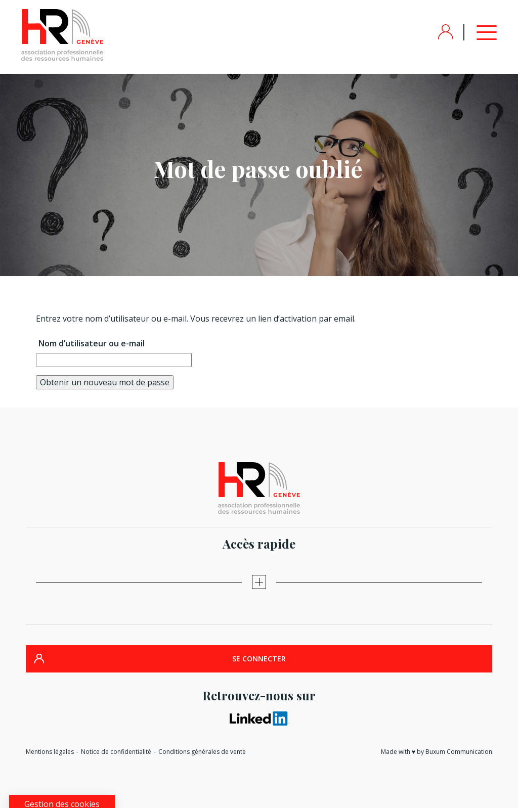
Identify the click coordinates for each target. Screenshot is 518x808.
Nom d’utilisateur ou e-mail (91, 343)
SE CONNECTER (259, 658)
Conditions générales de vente (202, 751)
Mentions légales (50, 751)
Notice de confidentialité (116, 751)
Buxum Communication (458, 751)
